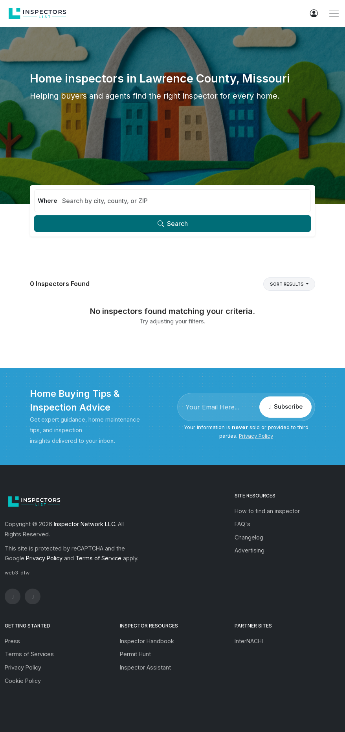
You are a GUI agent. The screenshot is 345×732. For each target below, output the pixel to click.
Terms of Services (29, 654)
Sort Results (287, 284)
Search (173, 223)
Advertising (249, 550)
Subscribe (285, 406)
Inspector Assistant (145, 667)
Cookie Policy (23, 680)
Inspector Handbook (147, 641)
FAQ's (242, 524)
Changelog (249, 537)
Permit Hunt (135, 654)
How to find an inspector (267, 511)
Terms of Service (98, 558)
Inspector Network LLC (84, 524)
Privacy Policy (256, 436)
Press (12, 641)
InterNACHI (249, 641)
